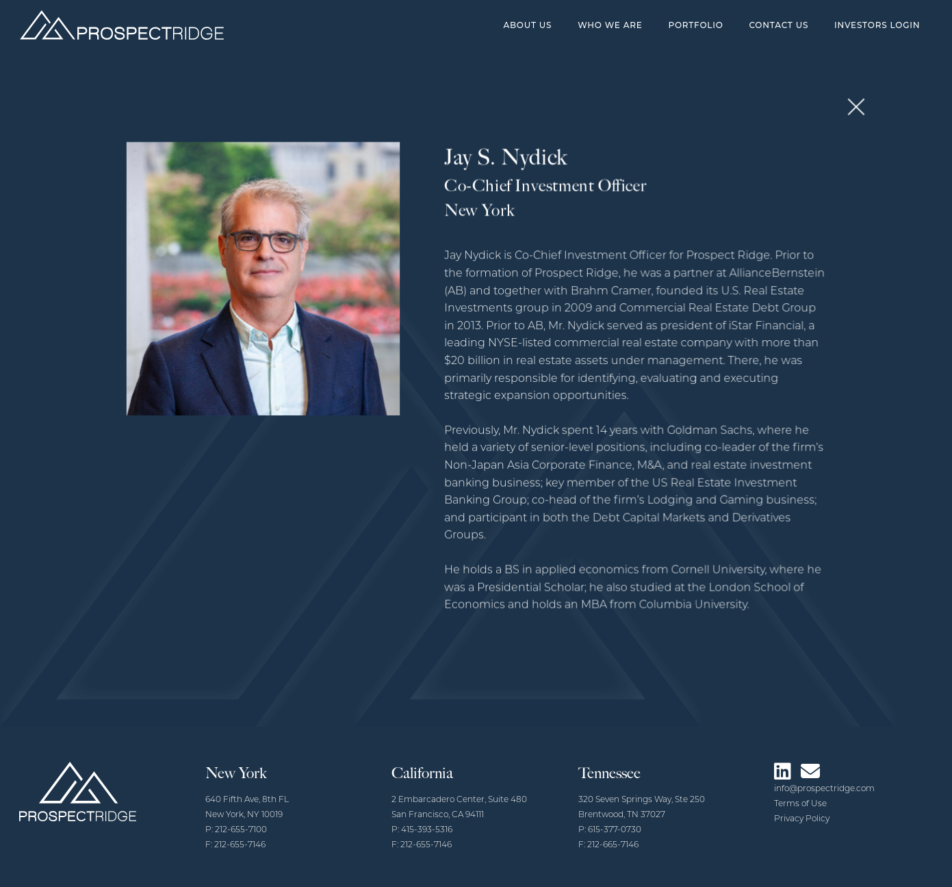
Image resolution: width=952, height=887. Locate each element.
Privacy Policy (801, 819)
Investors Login (877, 25)
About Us (527, 25)
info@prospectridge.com (824, 789)
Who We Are (610, 25)
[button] (846, 113)
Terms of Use (800, 804)
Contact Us (778, 25)
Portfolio (695, 25)
